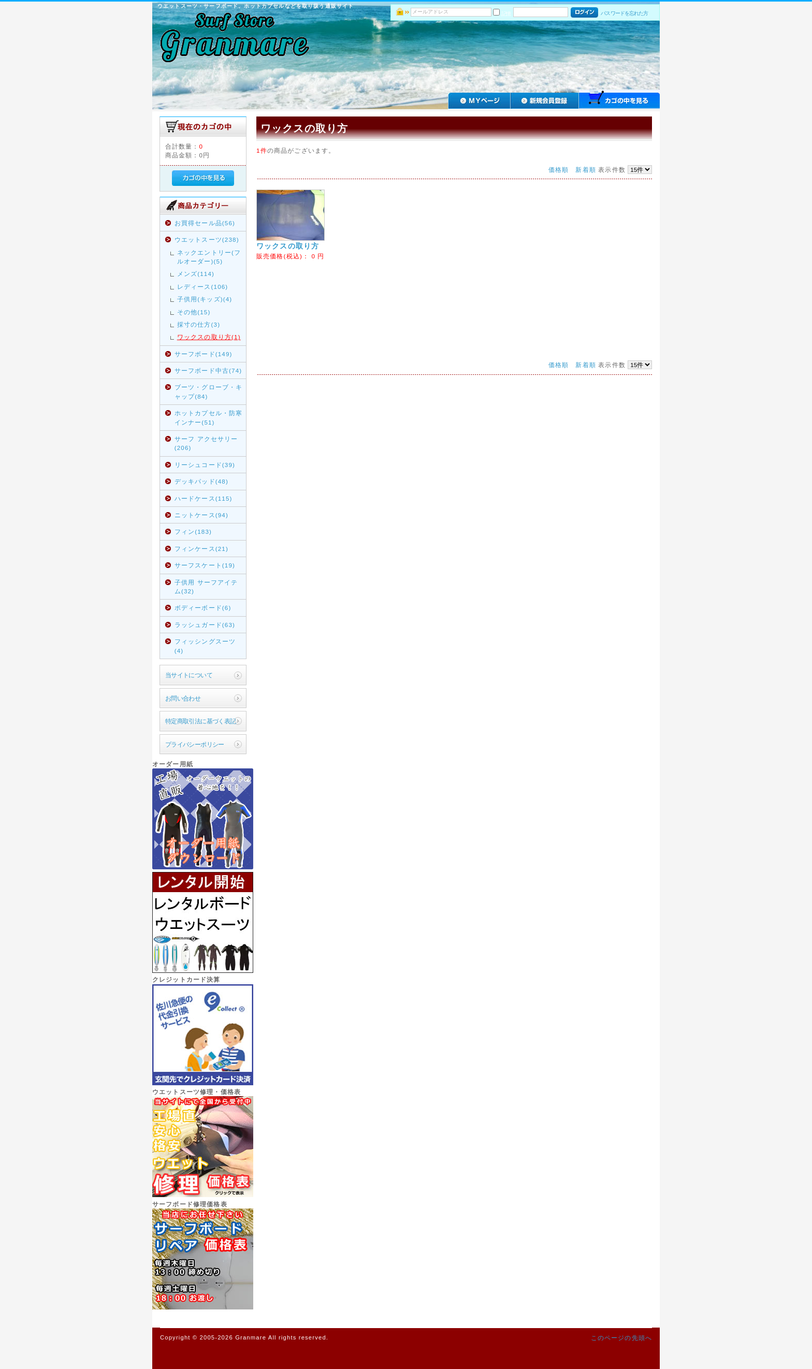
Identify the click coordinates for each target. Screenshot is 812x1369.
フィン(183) (193, 531)
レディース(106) (202, 286)
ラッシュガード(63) (205, 624)
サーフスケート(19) (205, 565)
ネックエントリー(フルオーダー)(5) (209, 257)
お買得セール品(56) (205, 223)
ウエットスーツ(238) (207, 239)
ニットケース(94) (201, 515)
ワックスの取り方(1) (209, 336)
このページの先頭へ (621, 1337)
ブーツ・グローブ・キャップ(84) (209, 391)
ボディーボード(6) (203, 607)
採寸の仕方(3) (198, 324)
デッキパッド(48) (201, 481)
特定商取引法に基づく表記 (200, 721)
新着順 (585, 169)
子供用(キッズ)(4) (205, 299)
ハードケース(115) (204, 498)
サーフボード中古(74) (208, 370)
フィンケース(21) (201, 548)
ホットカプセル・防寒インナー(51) (209, 417)
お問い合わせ (183, 698)
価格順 (558, 169)
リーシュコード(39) (205, 464)
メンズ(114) (195, 273)
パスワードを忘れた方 (624, 13)
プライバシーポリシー (194, 744)
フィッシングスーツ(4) (205, 645)
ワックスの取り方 (287, 246)
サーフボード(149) (204, 354)
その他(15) (194, 312)
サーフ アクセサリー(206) (206, 443)
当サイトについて (188, 675)
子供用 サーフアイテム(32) (206, 586)
